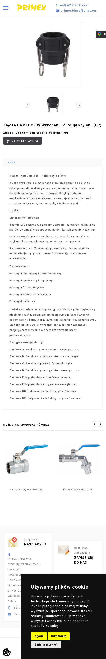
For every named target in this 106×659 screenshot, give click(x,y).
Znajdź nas (31, 539)
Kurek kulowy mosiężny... (79, 489)
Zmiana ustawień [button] (46, 644)
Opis (11, 162)
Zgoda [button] (39, 636)
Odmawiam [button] (58, 636)
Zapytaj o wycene (22, 141)
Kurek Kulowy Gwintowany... (27, 489)
